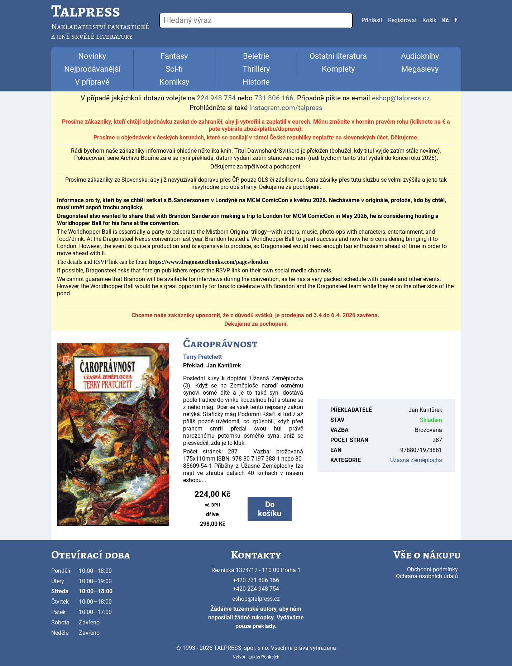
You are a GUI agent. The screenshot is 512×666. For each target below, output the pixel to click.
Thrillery (256, 69)
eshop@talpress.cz (256, 598)
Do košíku (269, 509)
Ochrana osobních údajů (427, 576)
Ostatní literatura (338, 56)
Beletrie (256, 56)
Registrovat (402, 20)
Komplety (338, 69)
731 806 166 (273, 98)
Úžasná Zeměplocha (416, 460)
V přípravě (92, 81)
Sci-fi (174, 69)
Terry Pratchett (202, 356)
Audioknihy (420, 56)
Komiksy (174, 81)
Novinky (92, 56)
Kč (445, 20)
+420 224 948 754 (256, 588)
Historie (256, 81)
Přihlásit (372, 20)
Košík (429, 20)
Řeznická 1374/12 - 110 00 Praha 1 (256, 570)
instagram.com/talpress (285, 108)
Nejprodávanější (92, 69)
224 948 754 (216, 98)
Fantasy (174, 56)
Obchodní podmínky (432, 569)
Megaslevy (420, 69)
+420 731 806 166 (256, 580)
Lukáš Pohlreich (264, 657)
